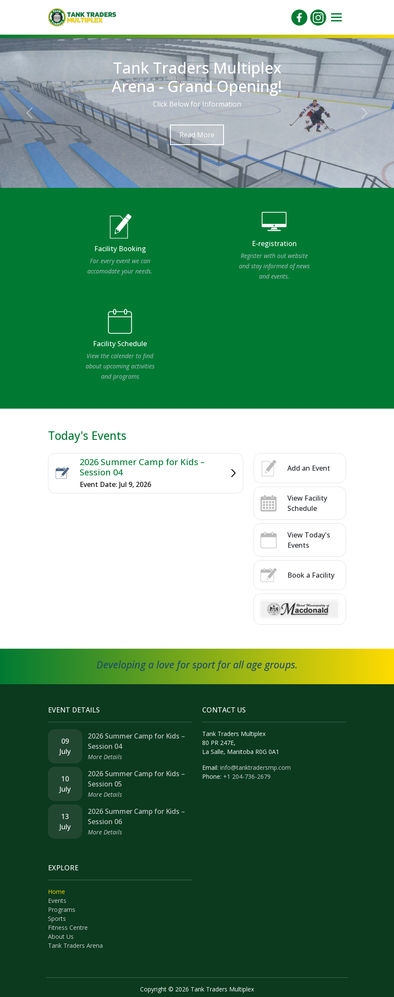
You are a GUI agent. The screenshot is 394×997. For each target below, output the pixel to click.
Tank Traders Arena (75, 945)
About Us (61, 936)
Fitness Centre (68, 927)
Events (57, 900)
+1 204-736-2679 (247, 776)
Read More (197, 134)
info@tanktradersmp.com (255, 767)
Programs (61, 909)
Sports (57, 918)
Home (56, 891)
